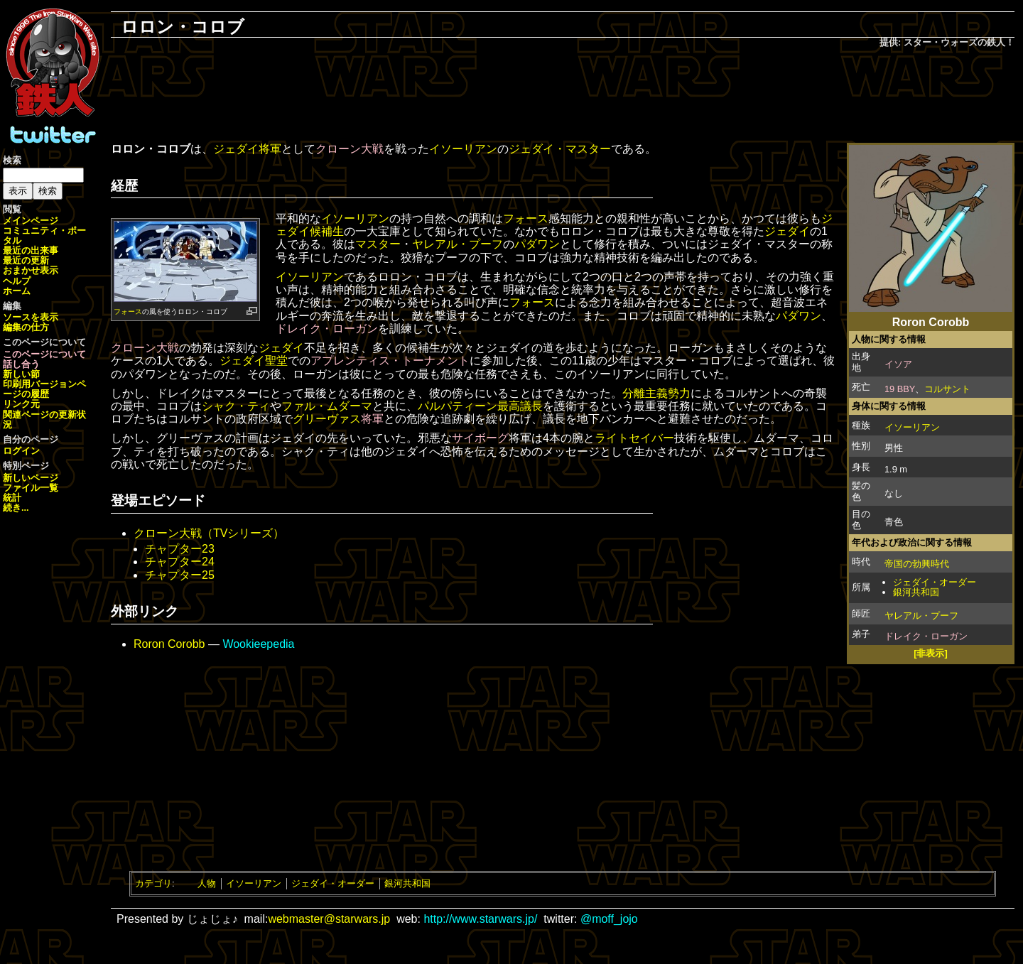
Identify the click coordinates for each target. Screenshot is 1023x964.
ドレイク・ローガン (926, 636)
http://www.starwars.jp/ (480, 919)
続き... (16, 507)
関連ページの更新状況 (44, 419)
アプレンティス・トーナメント (390, 360)
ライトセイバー (634, 438)
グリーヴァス (327, 419)
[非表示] (931, 653)
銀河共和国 (916, 592)
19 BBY (899, 389)
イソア (898, 364)
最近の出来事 (30, 250)
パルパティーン (457, 406)
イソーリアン (912, 427)
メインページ (30, 220)
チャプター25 (180, 575)
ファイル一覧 (30, 487)
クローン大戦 (349, 149)
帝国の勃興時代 (916, 563)
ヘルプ (17, 281)
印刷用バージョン (40, 384)
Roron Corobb (169, 644)
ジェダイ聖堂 (254, 360)
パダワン (537, 244)
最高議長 (520, 406)
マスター (378, 244)
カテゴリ (153, 883)
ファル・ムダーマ (326, 406)
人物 (206, 883)
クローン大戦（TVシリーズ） (209, 533)
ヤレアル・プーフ (921, 615)
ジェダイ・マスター (560, 149)
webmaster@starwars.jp (329, 919)
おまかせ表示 (30, 270)
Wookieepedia (258, 644)
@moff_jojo (609, 919)
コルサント (947, 389)
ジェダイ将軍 (247, 149)
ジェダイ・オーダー (934, 582)
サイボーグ (480, 438)
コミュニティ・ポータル (44, 235)
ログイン (21, 450)
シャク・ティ (236, 406)
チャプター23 (180, 549)
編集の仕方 (26, 327)
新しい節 (21, 374)
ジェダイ (787, 231)
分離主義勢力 (656, 393)
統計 (12, 497)
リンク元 (21, 404)
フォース (128, 311)
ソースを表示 (30, 317)
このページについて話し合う (44, 359)
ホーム (17, 291)
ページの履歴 (44, 389)
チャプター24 (180, 562)
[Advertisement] (562, 97)
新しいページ (30, 477)
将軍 (372, 419)
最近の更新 (26, 260)
